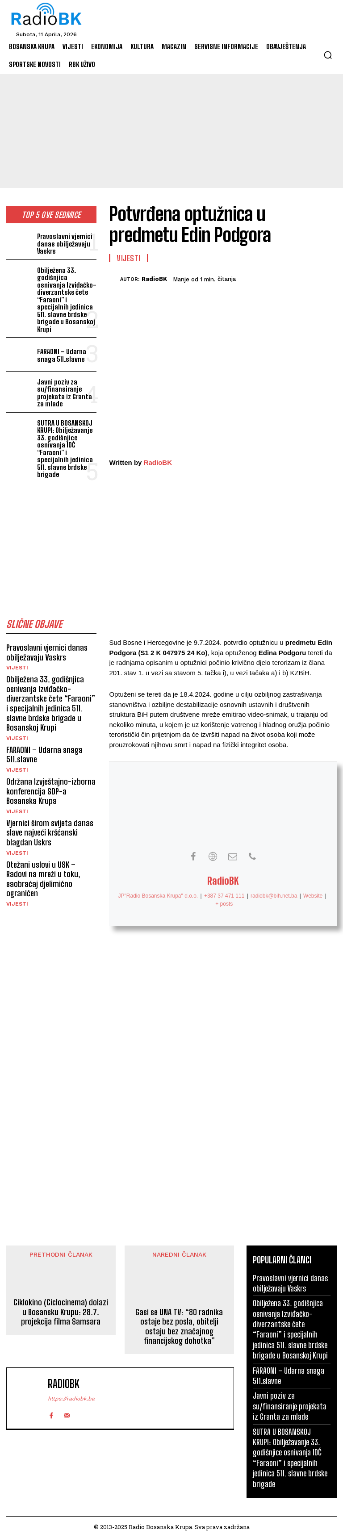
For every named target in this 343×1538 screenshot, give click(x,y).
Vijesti (17, 667)
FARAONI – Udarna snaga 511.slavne (61, 355)
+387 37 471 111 (224, 896)
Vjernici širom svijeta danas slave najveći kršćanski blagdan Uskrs (49, 832)
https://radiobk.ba (71, 1399)
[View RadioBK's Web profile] (213, 856)
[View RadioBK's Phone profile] (252, 856)
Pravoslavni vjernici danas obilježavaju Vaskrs (64, 243)
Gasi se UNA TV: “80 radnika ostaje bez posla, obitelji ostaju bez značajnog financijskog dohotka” (179, 1327)
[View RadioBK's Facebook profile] (193, 856)
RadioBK (154, 279)
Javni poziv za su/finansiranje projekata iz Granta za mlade (64, 393)
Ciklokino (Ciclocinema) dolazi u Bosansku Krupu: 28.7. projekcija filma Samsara (60, 1312)
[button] (328, 55)
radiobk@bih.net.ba (274, 896)
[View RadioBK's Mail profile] (232, 856)
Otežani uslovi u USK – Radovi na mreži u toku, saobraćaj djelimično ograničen (43, 879)
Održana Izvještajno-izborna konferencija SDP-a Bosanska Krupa (51, 791)
